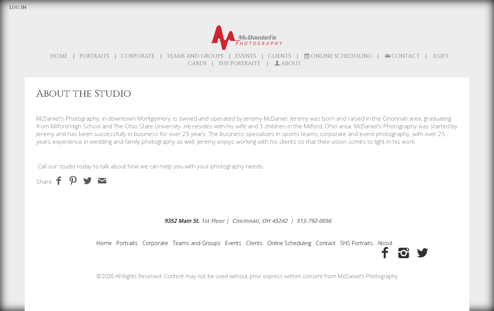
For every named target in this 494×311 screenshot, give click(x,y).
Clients (279, 56)
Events (245, 56)
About (385, 243)
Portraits (94, 56)
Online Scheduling (337, 56)
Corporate (138, 56)
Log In (17, 7)
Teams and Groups (195, 56)
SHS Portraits (356, 243)
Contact (402, 56)
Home (58, 56)
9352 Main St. (182, 220)
